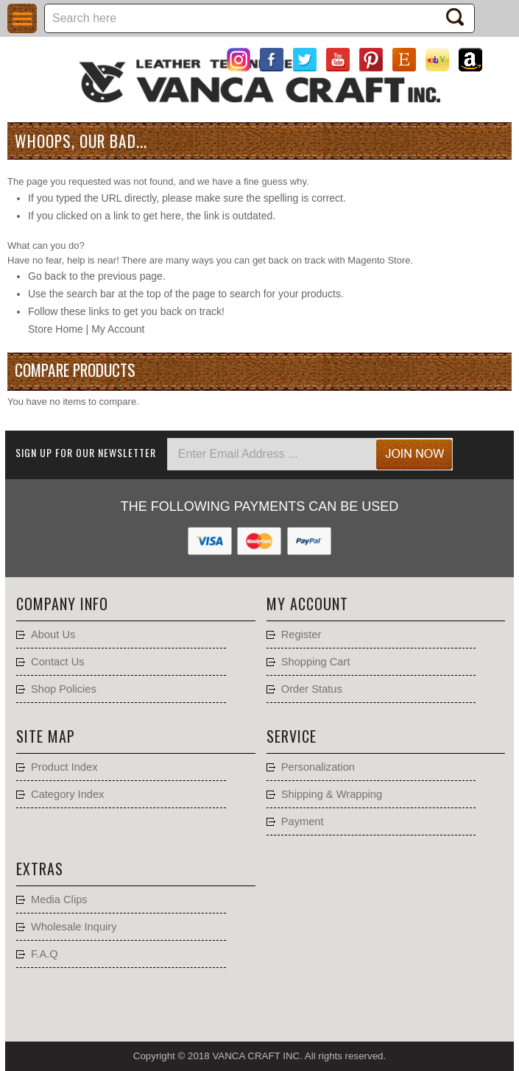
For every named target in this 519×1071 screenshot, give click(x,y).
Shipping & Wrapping (331, 794)
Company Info (62, 604)
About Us (53, 634)
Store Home (55, 329)
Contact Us (58, 662)
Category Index (67, 794)
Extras (39, 869)
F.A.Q (44, 954)
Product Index (64, 767)
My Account (117, 329)
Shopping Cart (315, 662)
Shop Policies (63, 689)
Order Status (311, 689)
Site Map (45, 736)
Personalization (318, 767)
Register (301, 634)
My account (307, 604)
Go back (47, 276)
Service (291, 736)
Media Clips (59, 899)
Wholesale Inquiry (74, 927)
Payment (302, 821)
